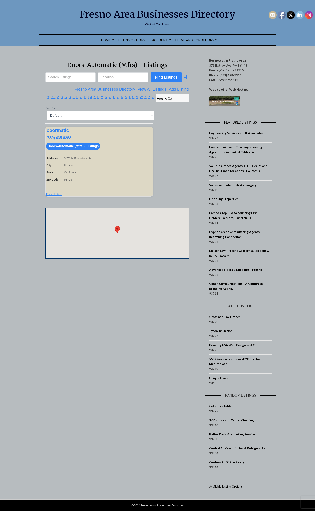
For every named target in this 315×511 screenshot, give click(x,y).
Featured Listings (240, 122)
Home (106, 40)
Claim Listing (54, 195)
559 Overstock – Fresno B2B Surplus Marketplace (234, 361)
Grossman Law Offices (224, 317)
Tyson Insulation (220, 331)
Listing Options (131, 40)
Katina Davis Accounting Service (232, 434)
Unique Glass (218, 378)
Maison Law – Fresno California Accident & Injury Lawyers (239, 253)
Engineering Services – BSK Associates (236, 133)
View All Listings (152, 89)
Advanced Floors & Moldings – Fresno (235, 269)
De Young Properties (223, 199)
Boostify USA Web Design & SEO (232, 345)
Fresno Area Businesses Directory (157, 14)
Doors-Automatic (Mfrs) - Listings (117, 65)
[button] (117, 231)
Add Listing (179, 89)
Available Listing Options (226, 486)
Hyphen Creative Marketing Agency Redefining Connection (234, 234)
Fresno (162, 98)
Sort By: (50, 108)
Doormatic (57, 130)
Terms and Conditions (194, 40)
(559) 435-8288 (58, 138)
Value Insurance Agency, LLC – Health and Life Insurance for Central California (238, 168)
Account (160, 40)
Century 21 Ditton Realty (227, 462)
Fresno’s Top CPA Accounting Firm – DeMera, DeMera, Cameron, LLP (234, 215)
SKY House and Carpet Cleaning (231, 420)
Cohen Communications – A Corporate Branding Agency (236, 286)
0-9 (53, 97)
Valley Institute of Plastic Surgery (233, 185)
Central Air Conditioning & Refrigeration (237, 448)
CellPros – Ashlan (221, 406)
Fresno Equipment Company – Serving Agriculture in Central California (235, 149)
